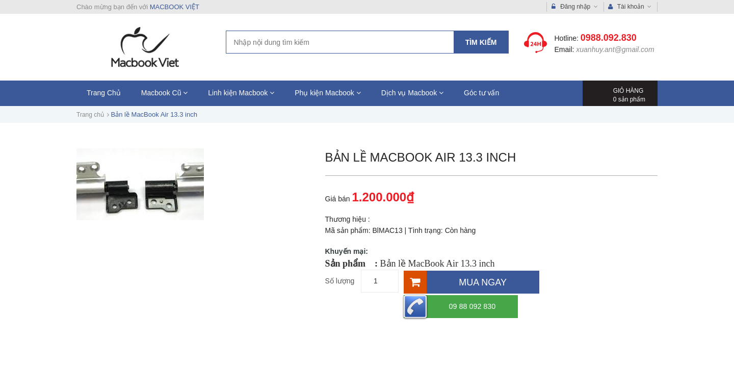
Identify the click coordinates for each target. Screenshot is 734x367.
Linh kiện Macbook (241, 93)
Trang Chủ (104, 93)
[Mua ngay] (470, 281)
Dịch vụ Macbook (412, 93)
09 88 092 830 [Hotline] (586, 281)
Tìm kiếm (481, 42)
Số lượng (340, 281)
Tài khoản (630, 7)
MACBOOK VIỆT (174, 7)
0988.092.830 (609, 38)
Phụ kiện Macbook (328, 93)
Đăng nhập (574, 7)
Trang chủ (90, 114)
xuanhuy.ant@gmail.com (615, 49)
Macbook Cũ (164, 93)
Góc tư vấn (481, 93)
